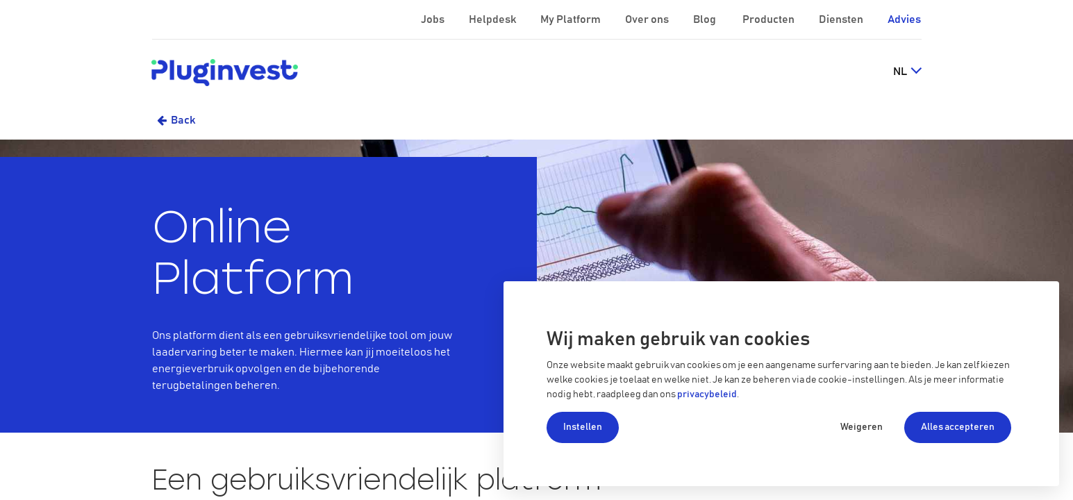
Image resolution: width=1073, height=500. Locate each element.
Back (183, 120)
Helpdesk (493, 19)
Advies (904, 19)
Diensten (842, 19)
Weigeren (861, 427)
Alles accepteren (958, 427)
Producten (769, 19)
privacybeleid (707, 394)
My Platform (570, 19)
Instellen (582, 427)
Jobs (434, 19)
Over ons (648, 19)
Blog (705, 19)
